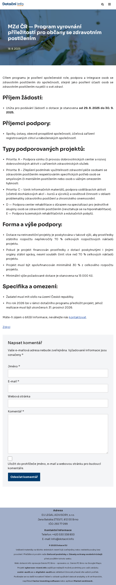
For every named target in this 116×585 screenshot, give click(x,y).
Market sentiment (83, 581)
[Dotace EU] (13, 4)
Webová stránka (19, 396)
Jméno (14, 367)
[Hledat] (102, 4)
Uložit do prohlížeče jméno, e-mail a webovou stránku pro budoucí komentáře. (54, 466)
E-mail (13, 382)
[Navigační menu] (109, 4)
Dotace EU (61, 545)
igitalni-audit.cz (46, 572)
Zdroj (6, 327)
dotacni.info (25, 563)
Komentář (16, 411)
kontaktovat (77, 318)
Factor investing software (46, 581)
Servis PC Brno (48, 563)
